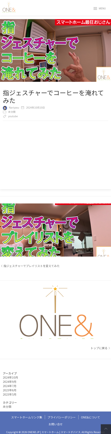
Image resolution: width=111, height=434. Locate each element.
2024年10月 (10, 377)
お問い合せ (56, 424)
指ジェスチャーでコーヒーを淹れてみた (53, 96)
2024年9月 (9, 381)
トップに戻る (101, 348)
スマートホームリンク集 (26, 417)
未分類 (12, 112)
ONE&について (90, 417)
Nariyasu (14, 107)
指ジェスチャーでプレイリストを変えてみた (30, 266)
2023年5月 (9, 394)
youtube (13, 116)
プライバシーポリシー (61, 417)
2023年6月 (9, 390)
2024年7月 (9, 386)
